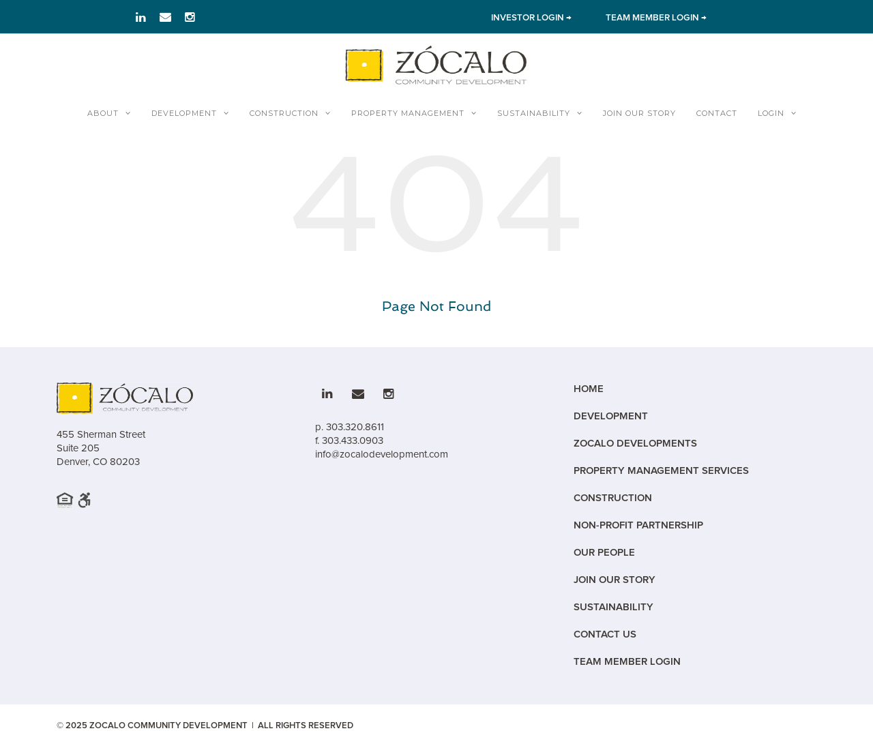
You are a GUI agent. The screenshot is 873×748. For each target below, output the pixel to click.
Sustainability (533, 113)
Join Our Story (639, 113)
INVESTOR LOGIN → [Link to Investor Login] (531, 18)
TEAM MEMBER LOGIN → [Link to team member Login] (656, 18)
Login (771, 113)
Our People (604, 553)
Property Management (407, 113)
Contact (716, 113)
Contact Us (605, 634)
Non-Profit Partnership (638, 525)
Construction (284, 113)
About (103, 113)
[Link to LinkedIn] (141, 17)
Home (589, 389)
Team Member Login (627, 662)
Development (184, 113)
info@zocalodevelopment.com (381, 454)
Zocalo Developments (635, 443)
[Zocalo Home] (436, 64)
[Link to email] (165, 17)
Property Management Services (661, 471)
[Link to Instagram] (190, 17)
